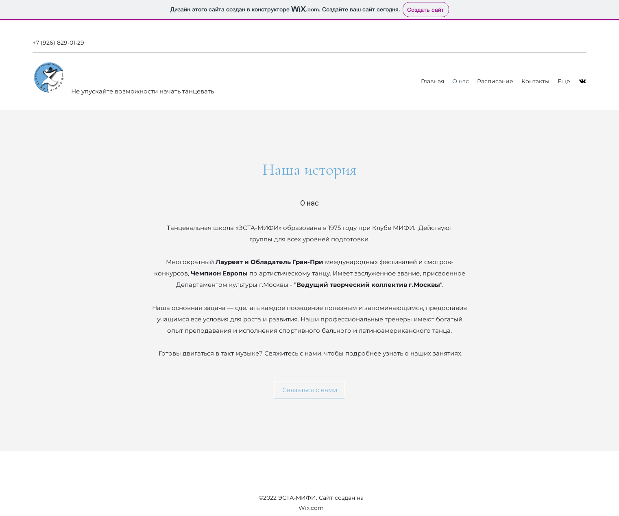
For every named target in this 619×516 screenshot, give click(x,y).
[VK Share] (582, 81)
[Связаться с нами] (309, 390)
